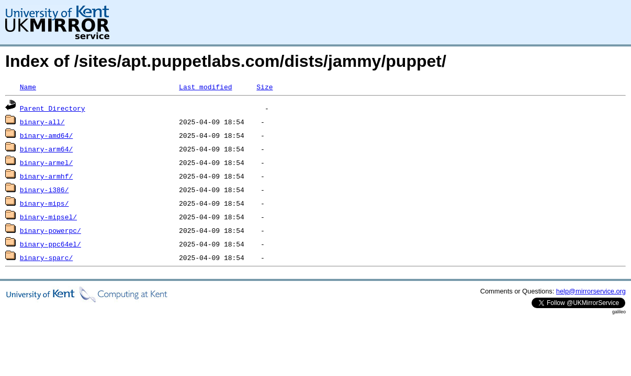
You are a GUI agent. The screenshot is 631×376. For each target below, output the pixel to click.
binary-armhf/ (46, 176)
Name (28, 86)
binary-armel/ (46, 162)
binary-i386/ (44, 189)
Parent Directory (52, 108)
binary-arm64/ (46, 149)
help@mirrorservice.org (591, 291)
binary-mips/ (44, 203)
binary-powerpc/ (50, 230)
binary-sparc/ (46, 257)
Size (264, 86)
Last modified (205, 86)
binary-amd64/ (46, 135)
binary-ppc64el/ (50, 244)
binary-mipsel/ (48, 216)
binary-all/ (42, 121)
